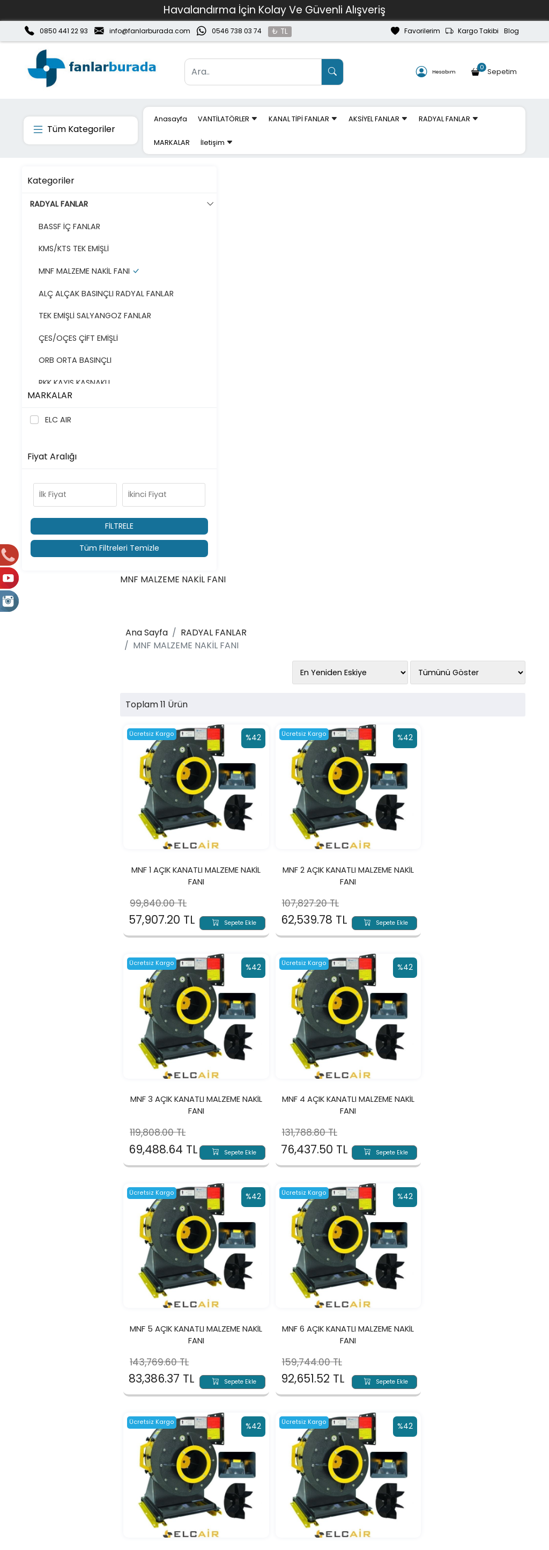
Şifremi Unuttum (155, 1476)
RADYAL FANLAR (449, 118)
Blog (511, 30)
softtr (202, 1541)
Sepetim (494, 70)
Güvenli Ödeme (455, 1458)
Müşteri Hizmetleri (458, 1476)
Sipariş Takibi (249, 1458)
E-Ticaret (264, 1541)
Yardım (238, 1476)
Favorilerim (415, 31)
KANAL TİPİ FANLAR (303, 118)
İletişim (217, 142)
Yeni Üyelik (143, 1441)
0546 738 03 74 (237, 30)
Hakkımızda (45, 1441)
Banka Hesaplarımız (61, 1476)
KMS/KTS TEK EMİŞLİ (71, 248)
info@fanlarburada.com (149, 30)
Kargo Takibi (472, 31)
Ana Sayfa (179, 226)
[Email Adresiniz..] (150, 1362)
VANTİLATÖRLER (228, 118)
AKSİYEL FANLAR (378, 118)
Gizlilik (436, 1441)
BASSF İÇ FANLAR (67, 226)
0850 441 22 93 (64, 30)
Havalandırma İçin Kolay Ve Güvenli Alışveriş (274, 10)
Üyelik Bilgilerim (152, 1458)
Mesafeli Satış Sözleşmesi (374, 1476)
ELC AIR (57, 419)
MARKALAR (172, 142)
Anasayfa (170, 118)
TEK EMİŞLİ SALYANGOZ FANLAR (77, 344)
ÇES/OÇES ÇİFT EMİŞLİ (76, 373)
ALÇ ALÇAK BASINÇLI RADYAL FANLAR (73, 310)
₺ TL (280, 31)
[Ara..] (253, 72)
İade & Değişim (354, 1458)
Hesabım (436, 72)
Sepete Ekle (245, 509)
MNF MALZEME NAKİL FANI (81, 277)
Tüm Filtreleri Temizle (82, 548)
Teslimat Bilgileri (356, 1441)
